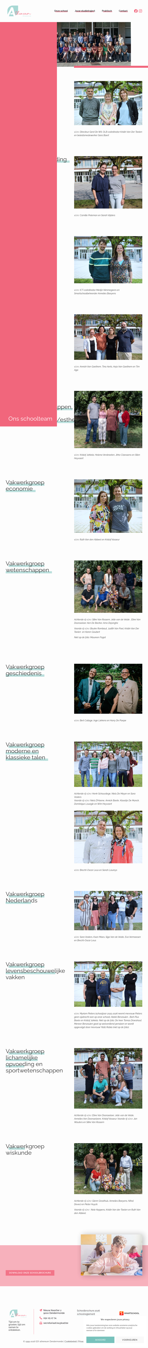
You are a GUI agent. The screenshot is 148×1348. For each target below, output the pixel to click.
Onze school (61, 11)
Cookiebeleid (71, 1341)
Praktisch (107, 11)
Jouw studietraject (85, 11)
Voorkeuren (129, 1340)
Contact (123, 11)
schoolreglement (86, 1314)
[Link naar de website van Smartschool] (129, 1313)
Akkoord (100, 1340)
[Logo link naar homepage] (19, 11)
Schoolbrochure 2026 (88, 1310)
